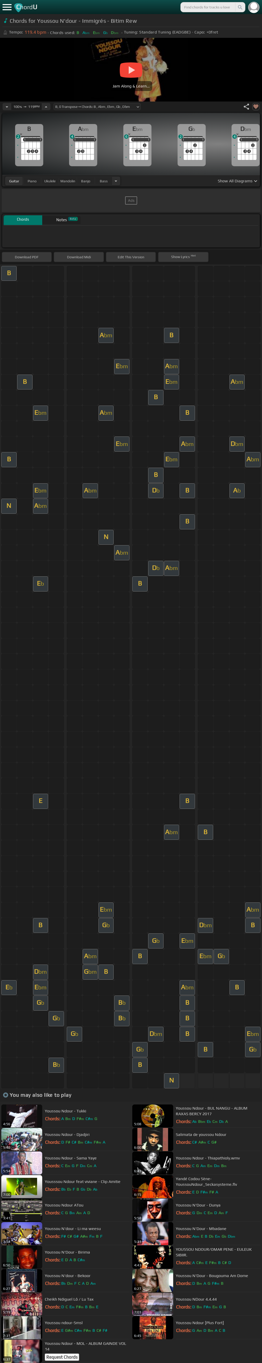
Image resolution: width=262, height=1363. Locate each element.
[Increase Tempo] (46, 106)
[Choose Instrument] (116, 181)
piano (32, 181)
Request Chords (62, 1357)
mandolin (67, 181)
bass (104, 181)
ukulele (50, 181)
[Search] (239, 7)
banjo (85, 181)
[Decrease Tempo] (7, 106)
